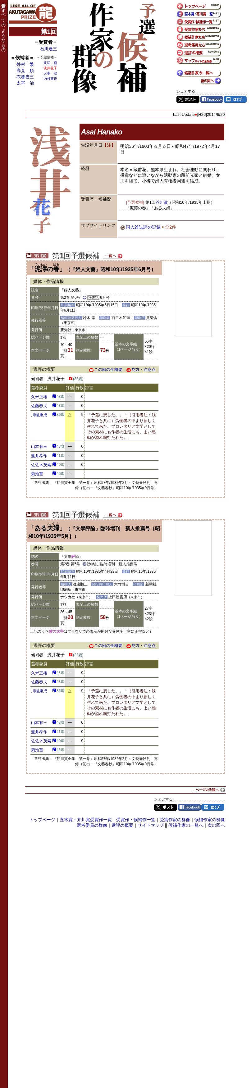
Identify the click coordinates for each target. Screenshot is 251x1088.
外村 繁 (25, 64)
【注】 (109, 145)
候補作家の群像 (209, 819)
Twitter (187, 99)
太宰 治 (25, 82)
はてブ (235, 99)
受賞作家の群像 (175, 819)
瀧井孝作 (39, 455)
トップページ (42, 819)
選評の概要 (122, 825)
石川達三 (48, 48)
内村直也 (50, 78)
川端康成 (39, 414)
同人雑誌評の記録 (143, 227)
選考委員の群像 (92, 825)
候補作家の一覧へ (185, 825)
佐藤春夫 (39, 405)
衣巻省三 (25, 76)
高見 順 (25, 70)
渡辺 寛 (50, 63)
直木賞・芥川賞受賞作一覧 (86, 819)
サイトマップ (151, 825)
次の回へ (216, 825)
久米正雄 (39, 396)
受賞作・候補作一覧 (135, 819)
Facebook (211, 99)
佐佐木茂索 (41, 464)
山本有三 (39, 446)
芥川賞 (162, 202)
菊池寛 (37, 473)
